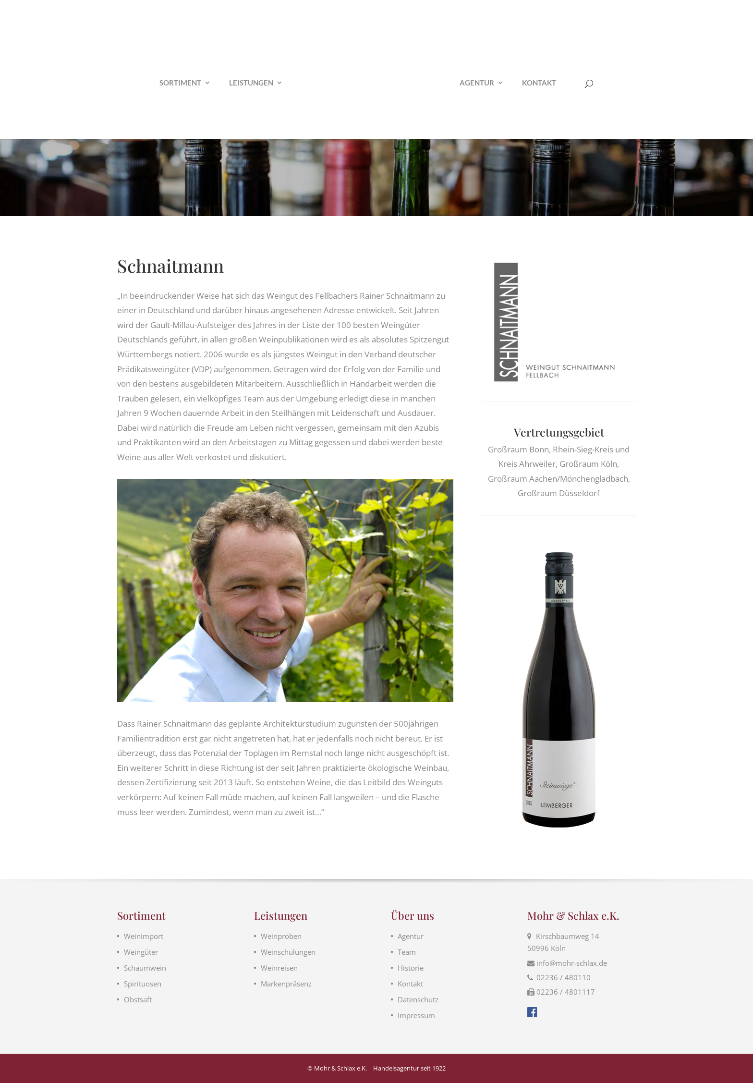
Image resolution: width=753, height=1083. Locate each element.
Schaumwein (145, 968)
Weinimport (143, 936)
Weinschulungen (288, 952)
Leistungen (251, 83)
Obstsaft (138, 999)
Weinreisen (279, 968)
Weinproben (281, 936)
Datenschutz (418, 999)
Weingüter (141, 952)
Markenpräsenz (286, 983)
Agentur (477, 83)
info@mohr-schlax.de (571, 963)
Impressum (416, 1015)
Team (407, 952)
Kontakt (539, 83)
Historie (411, 968)
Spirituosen (142, 983)
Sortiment (180, 83)
